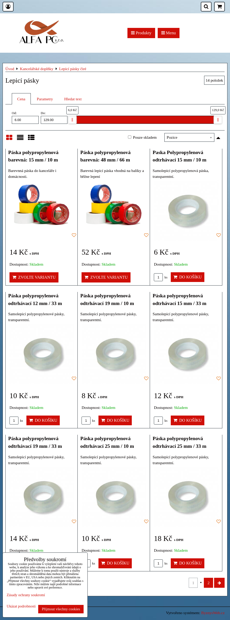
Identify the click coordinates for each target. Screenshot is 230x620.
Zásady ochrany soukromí (26, 595)
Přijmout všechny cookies (61, 609)
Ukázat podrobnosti (21, 606)
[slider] (72, 120)
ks (160, 277)
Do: (54, 117)
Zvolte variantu (34, 277)
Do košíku (187, 277)
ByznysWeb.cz (213, 613)
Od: (25, 117)
